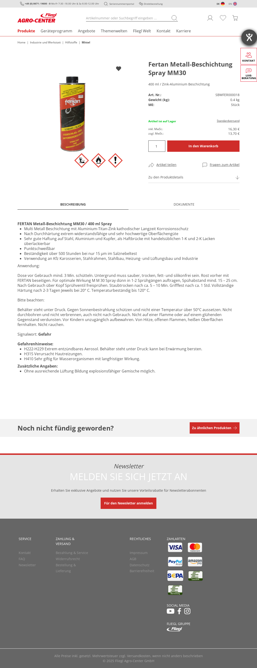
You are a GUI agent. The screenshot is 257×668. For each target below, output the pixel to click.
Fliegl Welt (142, 31)
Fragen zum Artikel (225, 164)
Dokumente (184, 204)
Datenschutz (140, 565)
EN (230, 4)
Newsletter (27, 565)
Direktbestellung (153, 3)
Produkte (26, 31)
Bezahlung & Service (72, 552)
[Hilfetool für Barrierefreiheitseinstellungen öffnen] (249, 37)
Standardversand (228, 121)
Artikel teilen (166, 164)
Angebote (86, 31)
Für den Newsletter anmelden (128, 503)
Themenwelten (114, 31)
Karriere (183, 31)
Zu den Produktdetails (165, 177)
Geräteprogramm (56, 31)
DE (218, 4)
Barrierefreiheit (142, 571)
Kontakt (164, 31)
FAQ (22, 559)
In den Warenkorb (203, 146)
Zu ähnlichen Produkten (211, 428)
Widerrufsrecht (68, 559)
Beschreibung (73, 204)
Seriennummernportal (121, 3)
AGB (133, 559)
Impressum (139, 552)
